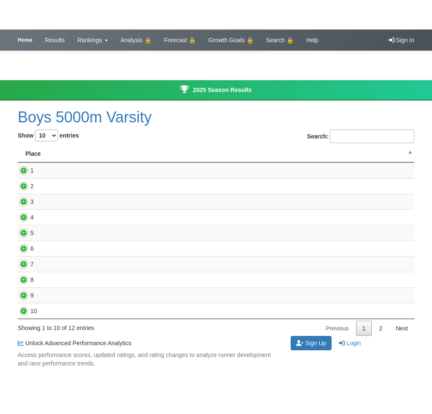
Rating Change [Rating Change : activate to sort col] (381, 157)
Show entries (48, 135)
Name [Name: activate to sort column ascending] (64, 162)
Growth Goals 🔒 (230, 40)
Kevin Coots (68, 179)
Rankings (92, 40)
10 (25, 344)
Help (312, 40)
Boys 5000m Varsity (84, 117)
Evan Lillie (66, 210)
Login (350, 385)
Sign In (401, 40)
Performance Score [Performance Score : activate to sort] (261, 157)
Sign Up (311, 385)
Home (25, 40)
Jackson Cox (69, 225)
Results (55, 40)
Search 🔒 (280, 40)
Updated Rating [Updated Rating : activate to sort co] (322, 157)
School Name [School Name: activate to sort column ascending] (187, 162)
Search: (360, 136)
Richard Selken (73, 265)
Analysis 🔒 (136, 40)
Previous (337, 370)
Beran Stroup (70, 281)
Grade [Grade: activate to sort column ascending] (144, 162)
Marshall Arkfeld (74, 194)
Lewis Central (183, 179)
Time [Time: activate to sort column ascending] (114, 162)
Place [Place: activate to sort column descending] (33, 162)
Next (402, 370)
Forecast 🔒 (180, 40)
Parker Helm (69, 320)
